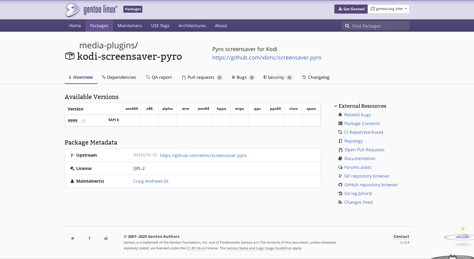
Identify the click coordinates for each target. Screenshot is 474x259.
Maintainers (130, 25)
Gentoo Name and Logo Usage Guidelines (259, 248)
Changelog (315, 77)
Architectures (192, 25)
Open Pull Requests (365, 149)
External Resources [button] (362, 106)
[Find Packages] (380, 25)
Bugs (243, 77)
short (365, 193)
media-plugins (107, 45)
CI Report (353, 132)
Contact (401, 236)
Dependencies (119, 77)
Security (278, 77)
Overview (81, 77)
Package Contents (362, 123)
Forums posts (358, 167)
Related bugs (357, 114)
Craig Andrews (148, 181)
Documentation (359, 158)
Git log (350, 193)
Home (75, 25)
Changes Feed (358, 202)
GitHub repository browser (371, 184)
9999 (72, 120)
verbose (373, 132)
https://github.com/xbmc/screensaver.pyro (267, 57)
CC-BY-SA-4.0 (196, 248)
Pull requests (202, 77)
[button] (351, 9)
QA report (158, 77)
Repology (353, 141)
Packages (99, 25)
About (221, 25)
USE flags (160, 25)
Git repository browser (367, 176)
